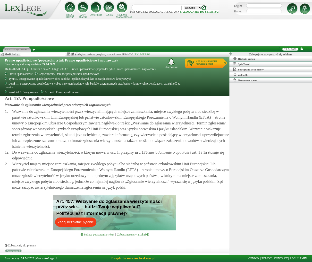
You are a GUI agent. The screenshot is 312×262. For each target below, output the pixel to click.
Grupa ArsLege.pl (46, 258)
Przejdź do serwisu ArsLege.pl (132, 258)
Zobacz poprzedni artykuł (97, 234)
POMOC (266, 258)
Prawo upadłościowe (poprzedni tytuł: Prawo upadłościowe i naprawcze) (61, 60)
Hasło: (238, 11)
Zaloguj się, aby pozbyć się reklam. (271, 54)
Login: (238, 6)
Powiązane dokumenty (248, 69)
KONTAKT (281, 258)
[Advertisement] (156, 33)
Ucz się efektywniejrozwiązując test (206, 62)
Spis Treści (241, 64)
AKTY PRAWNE (83, 16)
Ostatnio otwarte (245, 80)
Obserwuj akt (171, 63)
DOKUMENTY (96, 15)
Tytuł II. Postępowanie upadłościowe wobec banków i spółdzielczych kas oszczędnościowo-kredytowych (68, 78)
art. (140, 152)
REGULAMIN (298, 258)
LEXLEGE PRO (142, 54)
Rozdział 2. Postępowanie (22, 92)
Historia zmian (244, 58)
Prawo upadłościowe (19, 74)
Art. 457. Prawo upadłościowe (60, 92)
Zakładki (240, 74)
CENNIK (109, 15)
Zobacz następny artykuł (133, 234)
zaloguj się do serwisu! (199, 11)
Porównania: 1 (13, 251)
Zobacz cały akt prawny (20, 245)
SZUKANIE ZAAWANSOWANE (122, 16)
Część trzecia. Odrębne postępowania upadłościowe (67, 74)
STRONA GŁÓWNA (70, 16)
